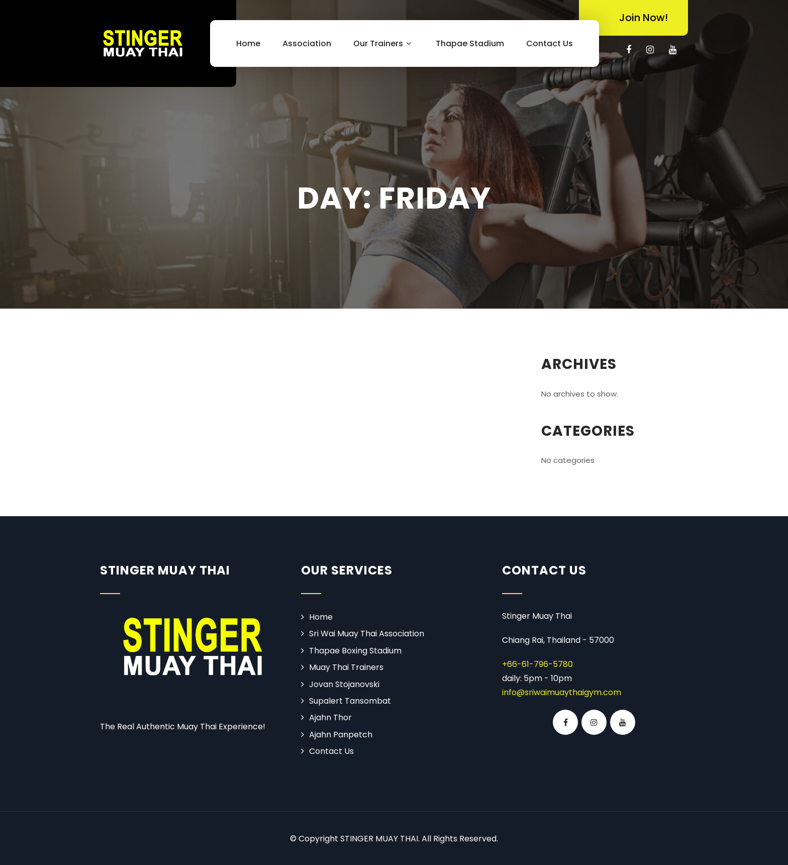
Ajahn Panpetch (340, 734)
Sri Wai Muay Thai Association (366, 633)
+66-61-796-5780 (537, 664)
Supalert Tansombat (350, 701)
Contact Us (549, 43)
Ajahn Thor (330, 717)
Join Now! (643, 18)
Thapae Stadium (470, 43)
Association (306, 43)
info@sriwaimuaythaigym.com (561, 692)
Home (248, 43)
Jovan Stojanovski (344, 684)
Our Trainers (383, 43)
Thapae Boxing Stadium (355, 650)
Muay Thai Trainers (346, 667)
